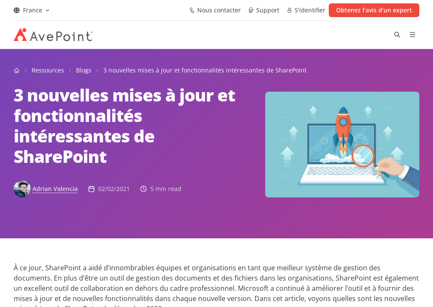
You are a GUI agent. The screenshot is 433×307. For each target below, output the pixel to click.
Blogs (83, 70)
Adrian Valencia (55, 189)
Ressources (48, 70)
